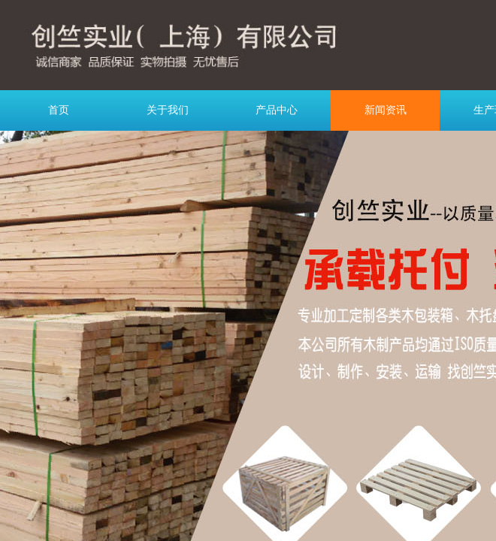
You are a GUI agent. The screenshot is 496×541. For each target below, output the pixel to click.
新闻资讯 (385, 110)
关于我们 (168, 110)
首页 (58, 110)
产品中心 (277, 110)
